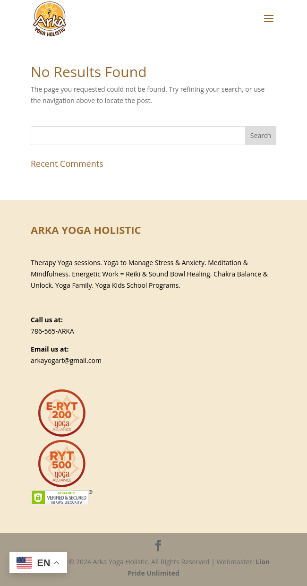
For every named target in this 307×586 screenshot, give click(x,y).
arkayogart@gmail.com (66, 360)
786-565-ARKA (52, 331)
